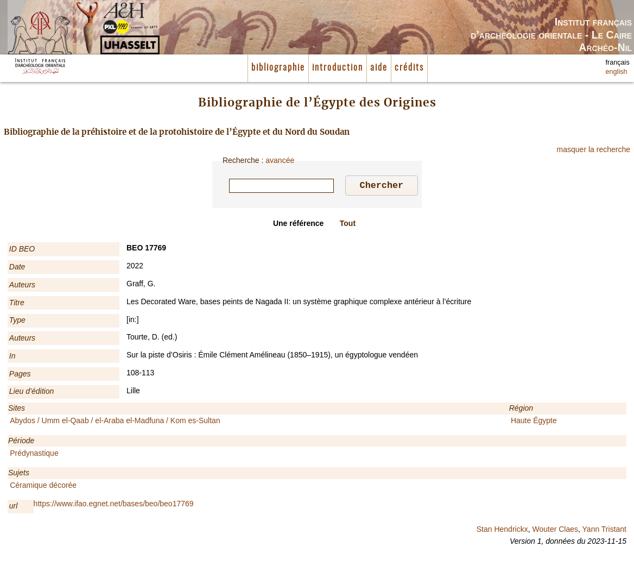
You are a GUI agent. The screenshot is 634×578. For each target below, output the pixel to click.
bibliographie (278, 68)
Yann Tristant (604, 530)
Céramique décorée (43, 486)
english (616, 72)
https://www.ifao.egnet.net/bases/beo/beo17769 (114, 505)
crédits (409, 68)
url (13, 507)
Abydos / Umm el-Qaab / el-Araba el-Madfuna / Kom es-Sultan (115, 422)
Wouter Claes (555, 530)
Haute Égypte (534, 422)
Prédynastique (34, 454)
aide (379, 68)
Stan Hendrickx (502, 530)
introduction (337, 68)
